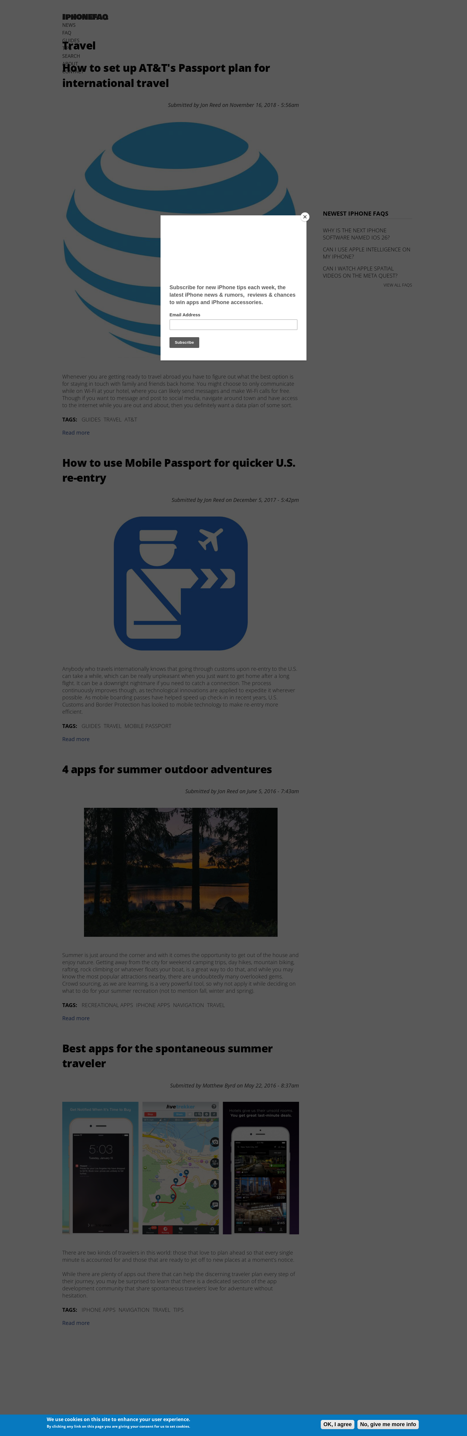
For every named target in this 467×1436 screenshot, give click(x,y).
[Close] (305, 216)
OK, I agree (337, 1424)
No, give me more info (388, 1424)
